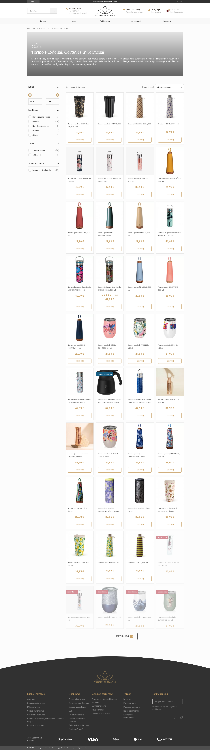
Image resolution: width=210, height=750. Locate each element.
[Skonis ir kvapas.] (105, 677)
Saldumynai (105, 21)
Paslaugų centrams (131, 707)
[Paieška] (53, 11)
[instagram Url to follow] (181, 1)
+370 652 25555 (75, 9)
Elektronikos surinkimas (79, 725)
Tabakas (33, 1)
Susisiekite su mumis (36, 715)
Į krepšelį (80, 140)
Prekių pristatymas (77, 699)
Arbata (43, 21)
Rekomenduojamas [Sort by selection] (169, 87)
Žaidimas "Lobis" (76, 729)
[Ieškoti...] (38, 11)
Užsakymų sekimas (35, 725)
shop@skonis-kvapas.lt (78, 13)
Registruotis (156, 12)
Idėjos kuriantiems (131, 711)
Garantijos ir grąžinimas (79, 703)
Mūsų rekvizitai (33, 707)
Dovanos (167, 21)
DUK (70, 711)
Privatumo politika (76, 715)
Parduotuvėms (129, 703)
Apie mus (31, 699)
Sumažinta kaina (99, 706)
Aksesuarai (136, 21)
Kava (74, 21)
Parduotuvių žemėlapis (134, 12)
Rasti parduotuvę (133, 10)
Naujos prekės (98, 710)
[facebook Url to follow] (177, 1)
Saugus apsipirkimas (36, 703)
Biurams (127, 699)
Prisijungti (155, 10)
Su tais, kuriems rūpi (35, 711)
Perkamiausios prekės (101, 714)
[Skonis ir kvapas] (105, 10)
